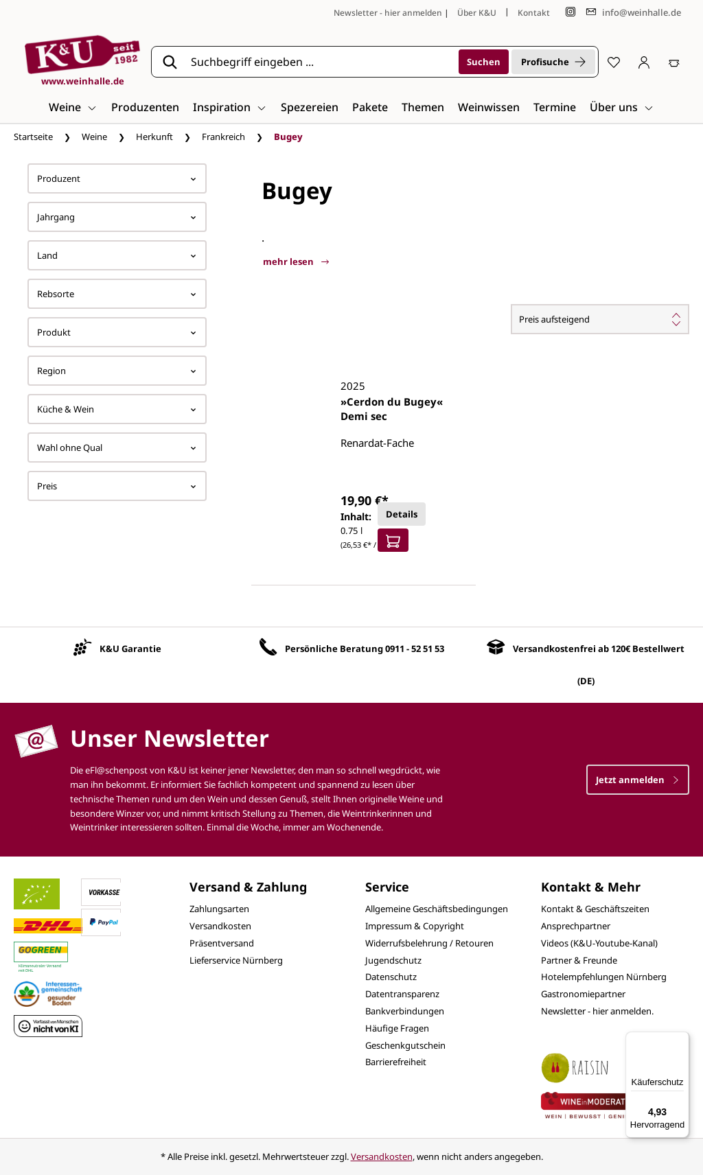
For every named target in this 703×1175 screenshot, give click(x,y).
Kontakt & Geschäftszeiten (595, 909)
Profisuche (553, 62)
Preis (117, 486)
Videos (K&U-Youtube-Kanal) (599, 943)
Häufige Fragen (397, 1028)
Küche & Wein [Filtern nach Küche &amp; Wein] (117, 409)
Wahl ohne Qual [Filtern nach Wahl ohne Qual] (117, 447)
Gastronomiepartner (583, 994)
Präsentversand (221, 943)
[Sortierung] (600, 319)
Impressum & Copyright (414, 926)
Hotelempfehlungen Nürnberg (604, 976)
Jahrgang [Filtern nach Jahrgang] (117, 217)
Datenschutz (391, 976)
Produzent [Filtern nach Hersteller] (117, 178)
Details (401, 514)
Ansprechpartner (575, 926)
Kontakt (534, 13)
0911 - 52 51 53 (414, 648)
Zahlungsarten (219, 909)
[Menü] (681, 1040)
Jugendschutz (393, 960)
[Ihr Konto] (644, 61)
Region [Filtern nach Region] (117, 370)
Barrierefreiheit (395, 1062)
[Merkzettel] (614, 61)
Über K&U (476, 13)
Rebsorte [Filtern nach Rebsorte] (117, 294)
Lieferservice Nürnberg (236, 960)
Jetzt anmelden (638, 779)
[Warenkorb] (674, 61)
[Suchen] (484, 61)
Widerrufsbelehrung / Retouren (429, 943)
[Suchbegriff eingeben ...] (320, 62)
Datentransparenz (402, 994)
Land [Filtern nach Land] (117, 255)
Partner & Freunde (579, 960)
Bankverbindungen (404, 1011)
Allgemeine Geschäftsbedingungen (436, 909)
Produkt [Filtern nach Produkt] (117, 332)
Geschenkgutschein (405, 1045)
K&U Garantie (130, 648)
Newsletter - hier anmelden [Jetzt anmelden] (388, 13)
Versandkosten (220, 926)
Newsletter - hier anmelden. (597, 1011)
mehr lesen (296, 261)
